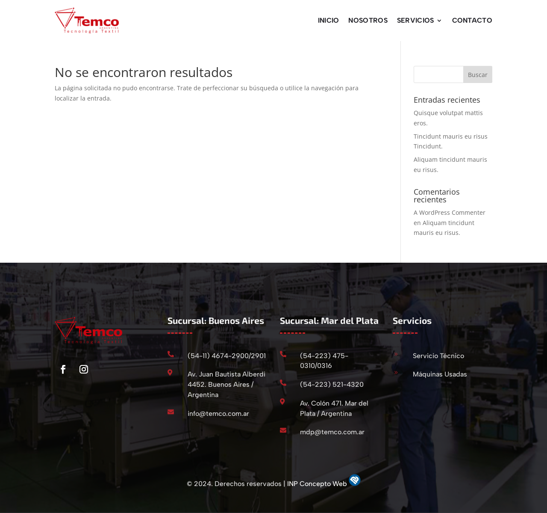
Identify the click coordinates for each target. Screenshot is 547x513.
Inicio (328, 20)
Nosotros (367, 20)
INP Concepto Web (318, 484)
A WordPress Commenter (449, 212)
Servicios (415, 20)
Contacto (472, 20)
